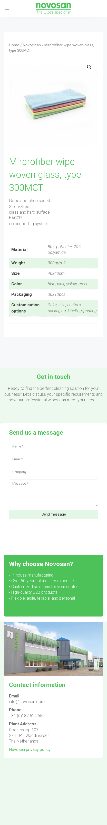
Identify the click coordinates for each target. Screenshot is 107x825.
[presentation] (48, 535)
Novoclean (32, 45)
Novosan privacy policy (30, 749)
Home (14, 45)
